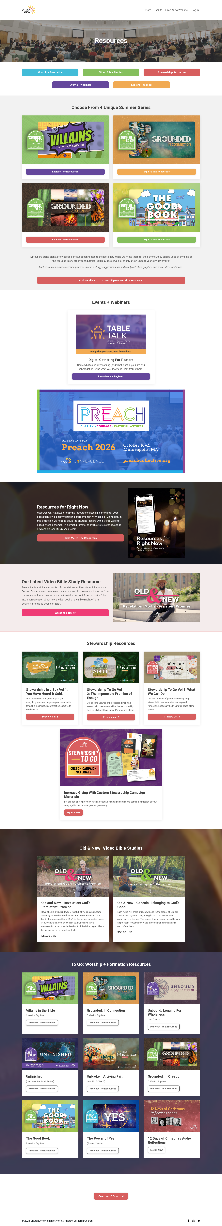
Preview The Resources (42, 1023)
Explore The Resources (65, 171)
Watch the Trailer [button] (65, 613)
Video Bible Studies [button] (111, 72)
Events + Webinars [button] (80, 84)
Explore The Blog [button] (141, 84)
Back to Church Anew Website (171, 9)
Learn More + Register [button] (111, 376)
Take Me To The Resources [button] (80, 538)
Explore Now (74, 812)
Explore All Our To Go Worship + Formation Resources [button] (111, 280)
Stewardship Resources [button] (172, 72)
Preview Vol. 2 (111, 717)
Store (148, 9)
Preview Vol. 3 (172, 717)
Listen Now (156, 1150)
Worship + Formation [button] (50, 72)
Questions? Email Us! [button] (111, 1196)
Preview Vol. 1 (50, 717)
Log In (195, 9)
